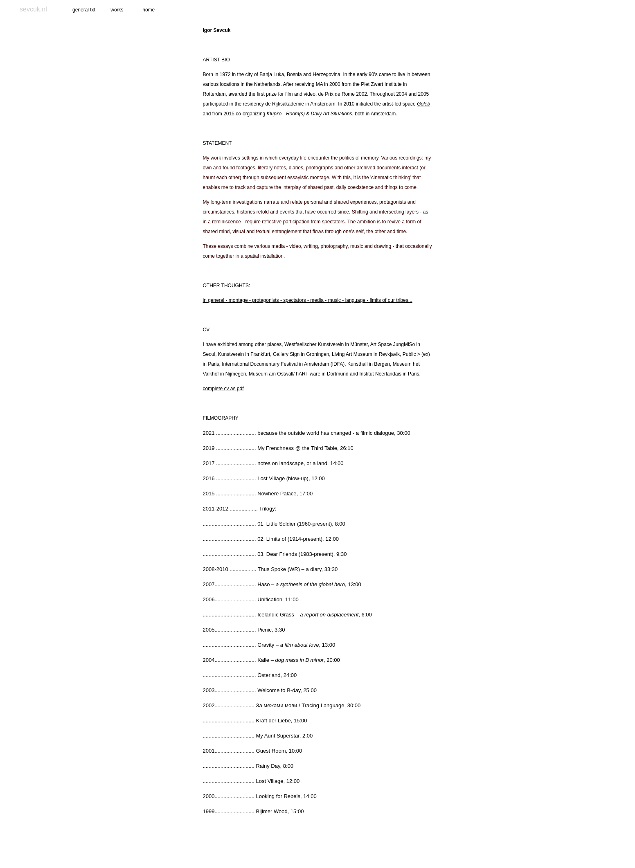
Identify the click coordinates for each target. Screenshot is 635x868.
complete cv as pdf (223, 388)
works (116, 10)
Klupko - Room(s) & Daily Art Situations (309, 114)
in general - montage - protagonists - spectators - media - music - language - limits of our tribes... (307, 300)
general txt (83, 10)
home (148, 10)
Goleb (423, 104)
